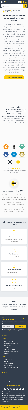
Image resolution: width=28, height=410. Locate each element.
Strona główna (5, 10)
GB (15, 407)
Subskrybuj (20, 326)
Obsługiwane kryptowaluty (11, 343)
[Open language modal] (19, 2)
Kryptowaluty (16, 10)
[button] (2, 2)
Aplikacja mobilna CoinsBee (11, 351)
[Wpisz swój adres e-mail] (8, 326)
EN (5, 407)
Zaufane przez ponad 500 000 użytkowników (14, 170)
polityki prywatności (12, 330)
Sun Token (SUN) (8, 12)
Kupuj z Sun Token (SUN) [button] (14, 77)
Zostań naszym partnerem (11, 367)
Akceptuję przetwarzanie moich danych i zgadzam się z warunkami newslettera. (14, 330)
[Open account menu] (22, 2)
